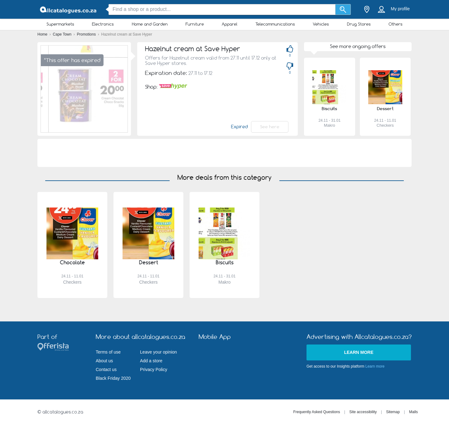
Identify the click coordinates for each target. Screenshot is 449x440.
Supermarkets (60, 24)
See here (269, 127)
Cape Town (62, 34)
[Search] (343, 9)
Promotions (87, 34)
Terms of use (108, 352)
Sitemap (393, 412)
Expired (239, 127)
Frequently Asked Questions (316, 412)
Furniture (195, 24)
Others (396, 24)
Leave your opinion (158, 352)
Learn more (358, 352)
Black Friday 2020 (113, 378)
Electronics (103, 24)
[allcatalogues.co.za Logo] (68, 9)
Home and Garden (150, 24)
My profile (400, 9)
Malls (413, 412)
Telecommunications (275, 24)
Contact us (106, 369)
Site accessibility (363, 412)
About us (104, 360)
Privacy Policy (153, 369)
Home (42, 34)
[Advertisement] (224, 153)
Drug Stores (359, 24)
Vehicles (321, 24)
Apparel (229, 24)
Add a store (151, 360)
